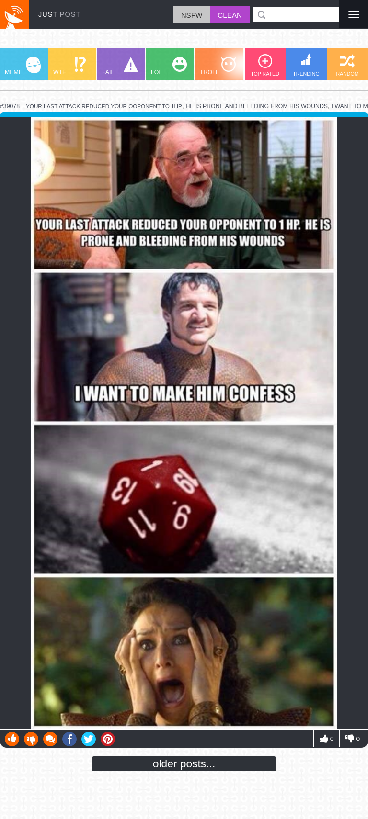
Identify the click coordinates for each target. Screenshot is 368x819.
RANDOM (347, 65)
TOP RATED (265, 65)
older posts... (184, 763)
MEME (23, 66)
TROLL (218, 66)
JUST (59, 14)
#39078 (10, 106)
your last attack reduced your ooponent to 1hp (104, 106)
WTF (69, 66)
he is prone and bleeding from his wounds (256, 106)
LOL (169, 66)
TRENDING (306, 65)
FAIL (120, 66)
